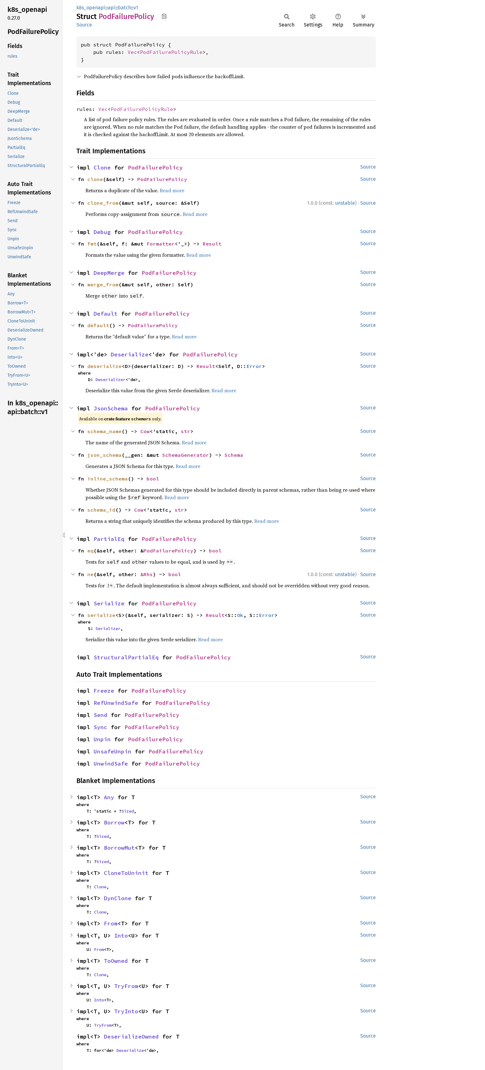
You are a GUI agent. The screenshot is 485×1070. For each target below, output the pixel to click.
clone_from (103, 203)
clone (95, 179)
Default (106, 313)
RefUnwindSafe (116, 702)
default (98, 325)
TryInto (126, 1011)
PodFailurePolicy (155, 167)
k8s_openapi (90, 8)
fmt (92, 244)
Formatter (161, 244)
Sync (100, 727)
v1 (135, 8)
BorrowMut (119, 847)
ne (90, 574)
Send (100, 715)
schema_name (104, 431)
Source (84, 25)
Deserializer (110, 379)
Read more (172, 190)
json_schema (104, 455)
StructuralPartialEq (126, 657)
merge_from (103, 284)
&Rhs (146, 574)
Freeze (104, 690)
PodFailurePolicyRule (171, 52)
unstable (345, 203)
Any (109, 797)
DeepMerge (109, 272)
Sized (127, 811)
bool (153, 478)
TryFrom (126, 986)
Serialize (109, 603)
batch (124, 8)
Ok (240, 615)
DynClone (117, 898)
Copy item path (164, 16)
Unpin (102, 739)
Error (254, 366)
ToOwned (116, 960)
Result (212, 244)
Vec (132, 52)
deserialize (104, 366)
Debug (102, 232)
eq (90, 550)
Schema (234, 455)
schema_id (101, 510)
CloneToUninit (126, 873)
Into (121, 935)
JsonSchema (111, 408)
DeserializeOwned (131, 1036)
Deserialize (129, 354)
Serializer (107, 628)
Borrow (114, 822)
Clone (102, 167)
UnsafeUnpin (112, 751)
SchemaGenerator (185, 455)
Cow (145, 431)
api (111, 8)
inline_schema (107, 478)
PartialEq (109, 538)
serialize (101, 615)
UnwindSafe (111, 763)
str (185, 431)
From (111, 923)
